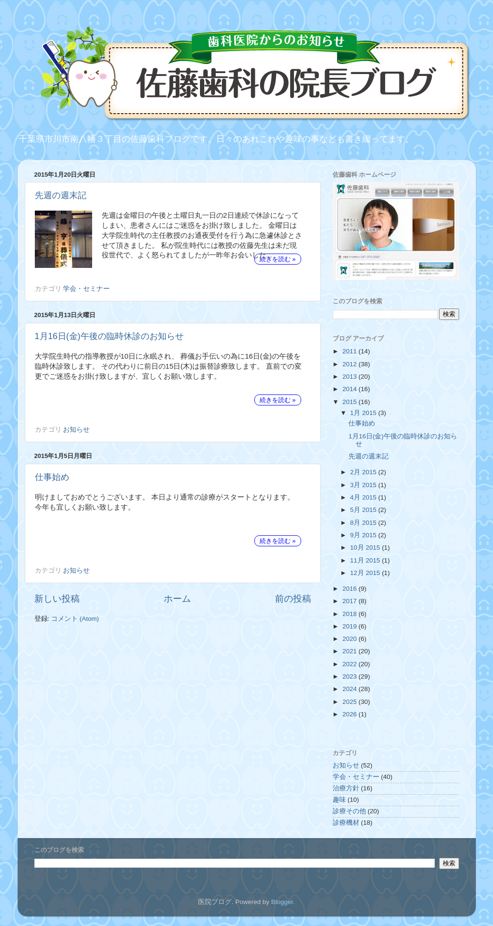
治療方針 (346, 788)
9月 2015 (364, 535)
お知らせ (76, 429)
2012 (350, 364)
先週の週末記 (60, 195)
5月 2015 (364, 509)
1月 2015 (364, 412)
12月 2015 (366, 572)
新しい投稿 (57, 599)
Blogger (282, 901)
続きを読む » (278, 259)
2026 (350, 714)
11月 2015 (366, 560)
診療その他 (349, 811)
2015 (350, 401)
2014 (350, 389)
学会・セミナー (86, 288)
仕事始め (52, 477)
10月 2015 (366, 547)
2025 (350, 701)
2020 (350, 638)
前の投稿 (293, 599)
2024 (350, 688)
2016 (350, 588)
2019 (350, 626)
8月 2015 (364, 522)
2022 (350, 664)
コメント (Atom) (75, 618)
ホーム (177, 599)
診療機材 (346, 822)
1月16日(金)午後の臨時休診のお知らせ (109, 336)
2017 (350, 601)
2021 (350, 651)
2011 (350, 351)
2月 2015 (364, 472)
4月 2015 (364, 497)
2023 (350, 676)
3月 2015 (364, 485)
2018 (350, 613)
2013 (350, 376)
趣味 (339, 799)
